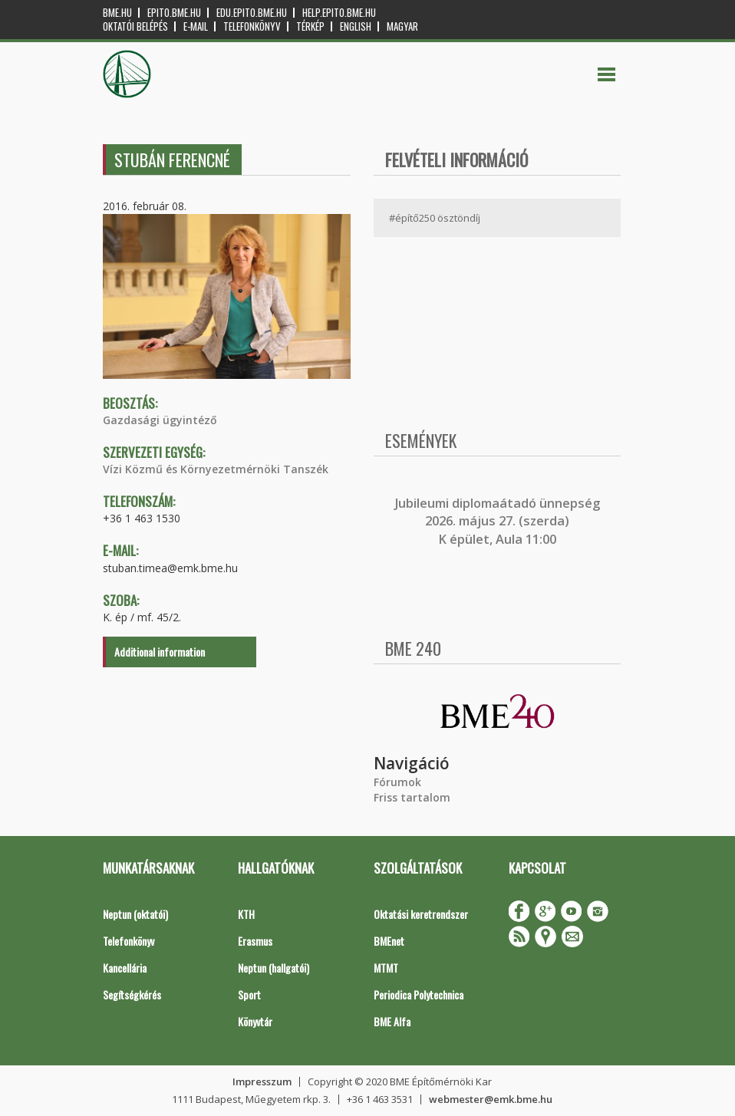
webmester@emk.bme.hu (490, 1099)
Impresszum (262, 1081)
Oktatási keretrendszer (421, 914)
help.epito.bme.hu (339, 13)
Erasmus (255, 941)
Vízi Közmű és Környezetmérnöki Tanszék (215, 469)
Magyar (402, 26)
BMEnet (389, 941)
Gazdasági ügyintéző (160, 420)
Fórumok (397, 782)
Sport (249, 994)
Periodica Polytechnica (418, 994)
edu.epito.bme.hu (251, 13)
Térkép (310, 26)
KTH (246, 914)
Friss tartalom (412, 797)
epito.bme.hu (174, 13)
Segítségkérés (132, 994)
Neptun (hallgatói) (273, 968)
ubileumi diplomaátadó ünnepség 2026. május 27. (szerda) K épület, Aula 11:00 (499, 521)
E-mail (195, 26)
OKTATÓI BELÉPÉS (135, 26)
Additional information (159, 652)
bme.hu (117, 13)
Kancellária (125, 968)
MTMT (386, 968)
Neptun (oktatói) (135, 914)
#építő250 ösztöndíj (434, 218)
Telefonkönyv (252, 26)
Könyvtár (255, 1021)
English (355, 26)
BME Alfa (392, 1021)
